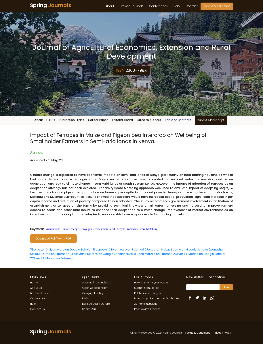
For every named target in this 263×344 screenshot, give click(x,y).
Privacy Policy (222, 332)
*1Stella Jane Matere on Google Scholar (96, 254)
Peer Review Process (147, 309)
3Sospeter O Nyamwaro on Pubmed (118, 249)
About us (36, 288)
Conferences (158, 6)
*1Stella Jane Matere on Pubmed (149, 254)
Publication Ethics (71, 120)
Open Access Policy (95, 288)
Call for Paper (98, 120)
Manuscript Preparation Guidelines (156, 298)
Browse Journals (131, 6)
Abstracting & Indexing (96, 282)
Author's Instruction (146, 304)
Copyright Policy (92, 293)
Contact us (37, 309)
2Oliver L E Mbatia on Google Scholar (199, 254)
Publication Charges (147, 293)
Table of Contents (178, 120)
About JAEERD (44, 120)
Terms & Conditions (197, 332)
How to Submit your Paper (151, 282)
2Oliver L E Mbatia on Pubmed (51, 258)
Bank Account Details (96, 304)
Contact (192, 6)
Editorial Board (122, 120)
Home (34, 282)
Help (177, 6)
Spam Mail (89, 309)
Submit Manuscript (216, 6)
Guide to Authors (149, 120)
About (109, 6)
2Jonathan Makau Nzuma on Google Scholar (176, 249)
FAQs (85, 298)
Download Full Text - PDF (53, 238)
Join (226, 287)
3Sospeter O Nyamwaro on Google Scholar (61, 249)
